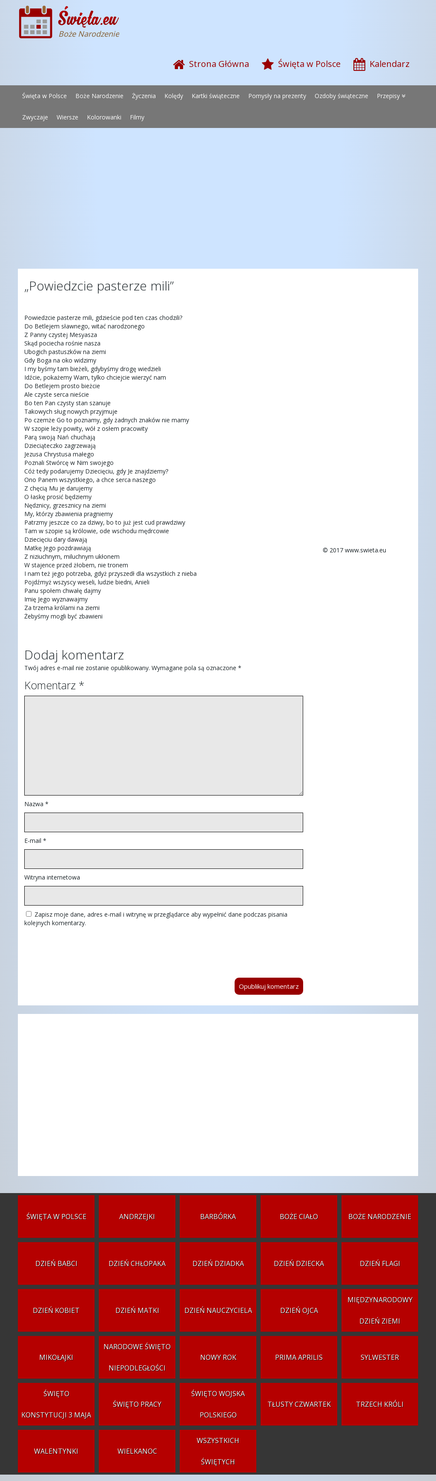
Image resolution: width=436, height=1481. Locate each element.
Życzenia (144, 96)
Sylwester (380, 1357)
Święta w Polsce (44, 96)
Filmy (137, 117)
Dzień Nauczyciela (218, 1310)
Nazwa (36, 804)
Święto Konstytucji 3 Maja (56, 1404)
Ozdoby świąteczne (341, 96)
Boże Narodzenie (99, 96)
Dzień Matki (137, 1310)
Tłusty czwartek (299, 1404)
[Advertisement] (218, 200)
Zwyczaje (35, 117)
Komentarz (54, 685)
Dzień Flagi (380, 1263)
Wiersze (67, 117)
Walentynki (56, 1451)
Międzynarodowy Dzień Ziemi (380, 1310)
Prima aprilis (299, 1357)
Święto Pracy (137, 1404)
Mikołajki (56, 1357)
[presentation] (89, 948)
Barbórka (218, 1216)
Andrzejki (137, 1216)
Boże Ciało (299, 1216)
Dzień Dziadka (218, 1263)
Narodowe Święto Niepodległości (137, 1357)
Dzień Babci (56, 1263)
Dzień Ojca (299, 1310)
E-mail (35, 840)
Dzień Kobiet (56, 1310)
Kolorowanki (104, 117)
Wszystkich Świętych (218, 1451)
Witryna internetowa (52, 877)
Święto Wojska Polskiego (218, 1404)
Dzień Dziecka (299, 1263)
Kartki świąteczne (216, 96)
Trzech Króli (380, 1404)
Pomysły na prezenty (277, 96)
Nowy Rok (218, 1357)
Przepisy (388, 96)
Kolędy (173, 96)
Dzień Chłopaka (137, 1263)
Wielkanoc (137, 1451)
